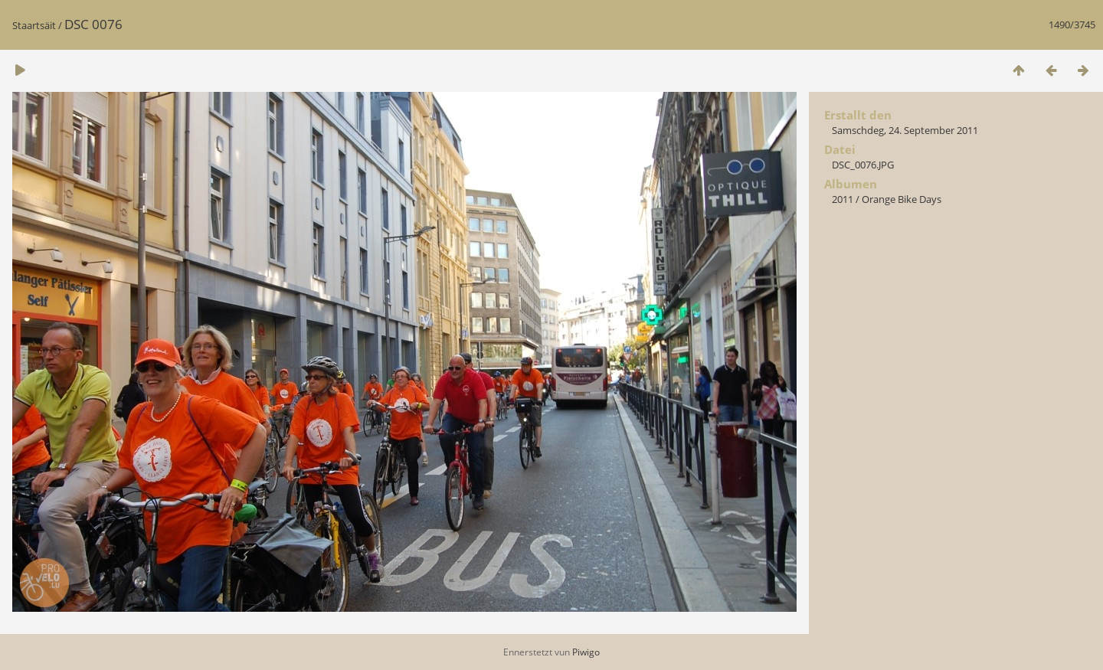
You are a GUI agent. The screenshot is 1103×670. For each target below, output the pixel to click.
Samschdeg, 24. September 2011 (905, 130)
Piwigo (586, 652)
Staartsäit (34, 25)
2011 (842, 199)
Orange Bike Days (901, 199)
